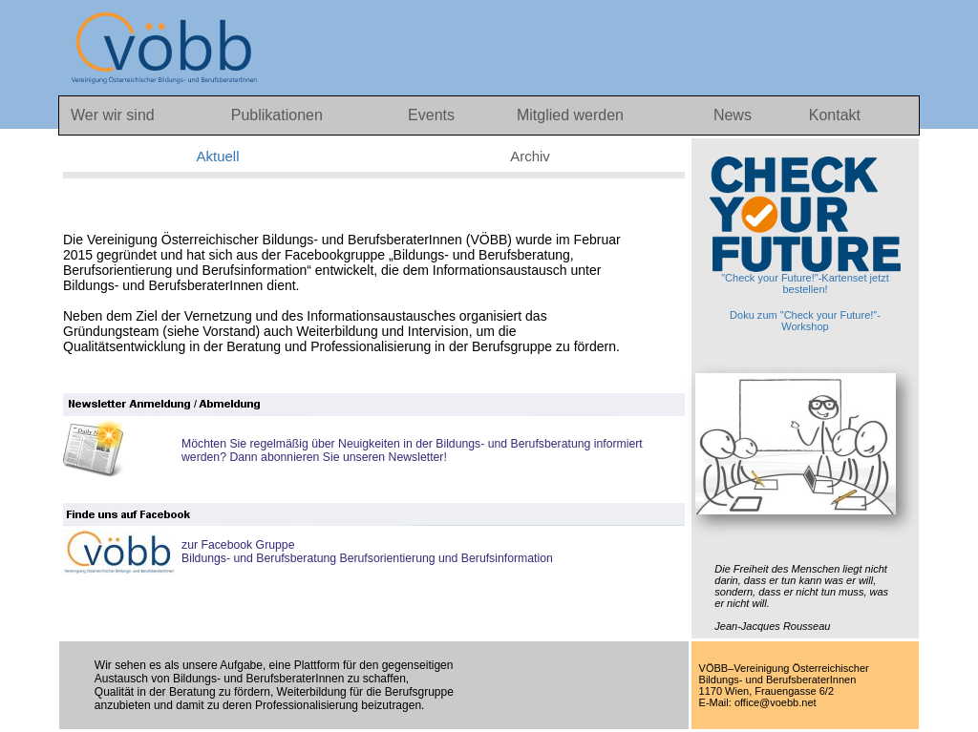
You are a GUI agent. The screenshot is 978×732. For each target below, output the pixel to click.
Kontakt (835, 115)
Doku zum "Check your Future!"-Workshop (805, 320)
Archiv (530, 156)
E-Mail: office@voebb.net (758, 702)
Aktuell (217, 156)
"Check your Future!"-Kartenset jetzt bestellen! (805, 226)
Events (433, 115)
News (734, 115)
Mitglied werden (570, 115)
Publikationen (277, 115)
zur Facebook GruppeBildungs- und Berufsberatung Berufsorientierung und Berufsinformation (367, 551)
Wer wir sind (113, 115)
